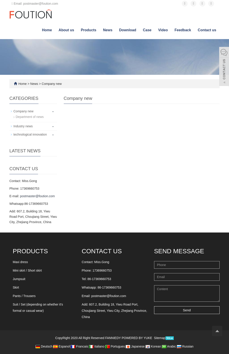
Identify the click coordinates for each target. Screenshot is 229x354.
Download (127, 30)
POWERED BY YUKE (137, 338)
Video (163, 30)
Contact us (207, 30)
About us (66, 30)
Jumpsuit (19, 279)
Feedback (183, 30)
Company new (51, 84)
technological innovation (30, 134)
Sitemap (159, 338)
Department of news (30, 117)
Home (47, 30)
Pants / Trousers (24, 296)
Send (187, 310)
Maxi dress (20, 262)
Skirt (16, 287)
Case (147, 30)
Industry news (23, 126)
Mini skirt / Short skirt (27, 270)
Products (88, 30)
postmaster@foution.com (37, 196)
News (107, 30)
